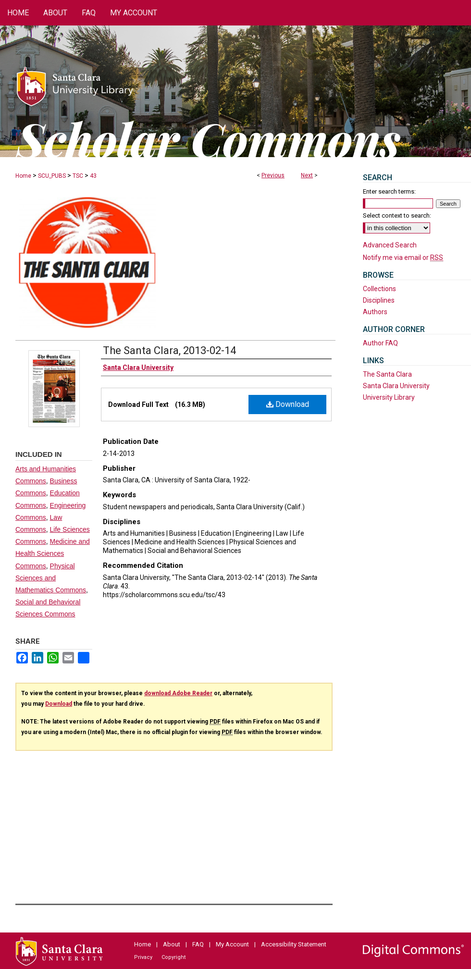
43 (93, 175)
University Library (389, 397)
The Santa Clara (387, 374)
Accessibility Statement (293, 944)
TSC (78, 175)
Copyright (173, 957)
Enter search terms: (389, 191)
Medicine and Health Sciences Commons (52, 553)
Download (287, 404)
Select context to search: (397, 215)
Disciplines (379, 300)
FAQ (198, 944)
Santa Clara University (396, 386)
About (171, 944)
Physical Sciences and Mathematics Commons (50, 578)
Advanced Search (390, 245)
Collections (379, 289)
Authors (375, 312)
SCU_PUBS (52, 175)
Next (307, 175)
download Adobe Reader (178, 693)
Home (23, 175)
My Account (232, 944)
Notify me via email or (403, 257)
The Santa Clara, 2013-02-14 (169, 350)
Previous (273, 175)
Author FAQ (380, 343)
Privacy (143, 957)
